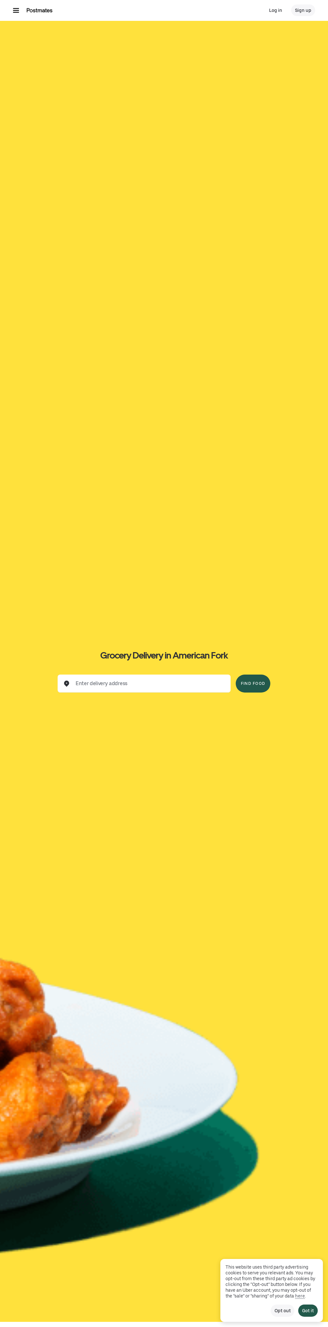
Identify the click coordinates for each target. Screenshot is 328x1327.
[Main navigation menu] (16, 10)
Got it (308, 1310)
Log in (275, 10)
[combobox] (149, 683)
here (300, 1295)
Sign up (303, 10)
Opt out (283, 1310)
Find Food (253, 683)
